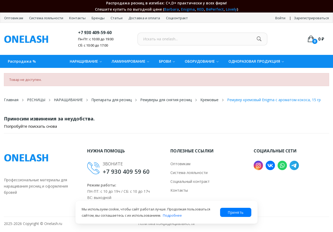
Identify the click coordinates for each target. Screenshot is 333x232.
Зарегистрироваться (311, 18)
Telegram (294, 165)
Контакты (77, 18)
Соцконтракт (177, 18)
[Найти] (259, 39)
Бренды (98, 18)
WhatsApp (282, 165)
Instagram (258, 165)
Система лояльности (46, 18)
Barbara (171, 9)
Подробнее (172, 215)
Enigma (188, 9)
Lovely (231, 9)
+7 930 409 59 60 (126, 171)
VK (270, 165)
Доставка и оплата (145, 18)
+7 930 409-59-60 (95, 32)
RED (200, 9)
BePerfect (215, 9)
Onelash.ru (53, 223)
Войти (280, 18)
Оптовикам (14, 18)
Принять (236, 212)
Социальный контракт (190, 181)
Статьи (117, 18)
